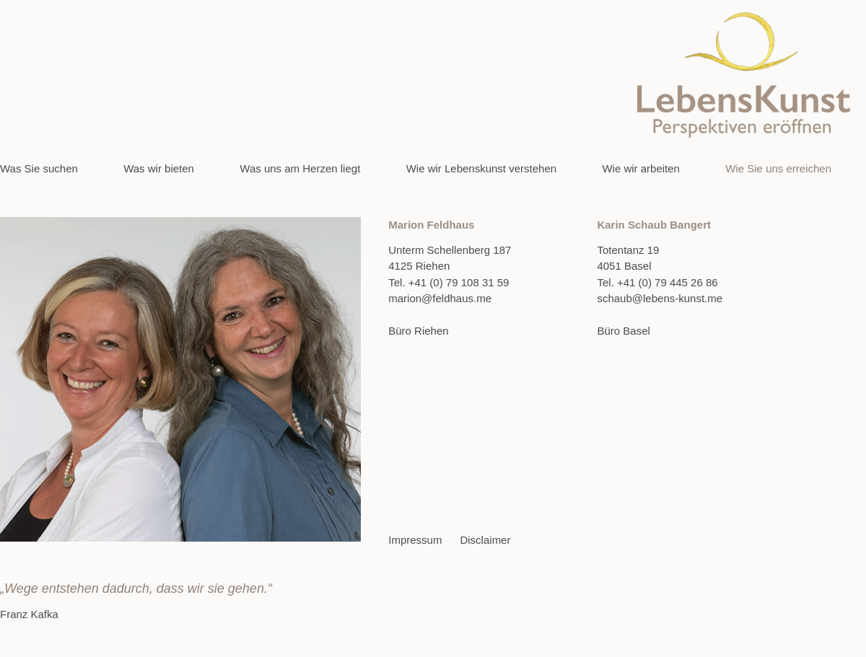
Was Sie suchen (39, 168)
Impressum (415, 540)
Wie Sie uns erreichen (778, 168)
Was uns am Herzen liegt (300, 168)
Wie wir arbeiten (641, 168)
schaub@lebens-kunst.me (659, 298)
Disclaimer (485, 540)
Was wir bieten (158, 168)
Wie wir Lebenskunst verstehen (481, 168)
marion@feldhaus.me (439, 298)
